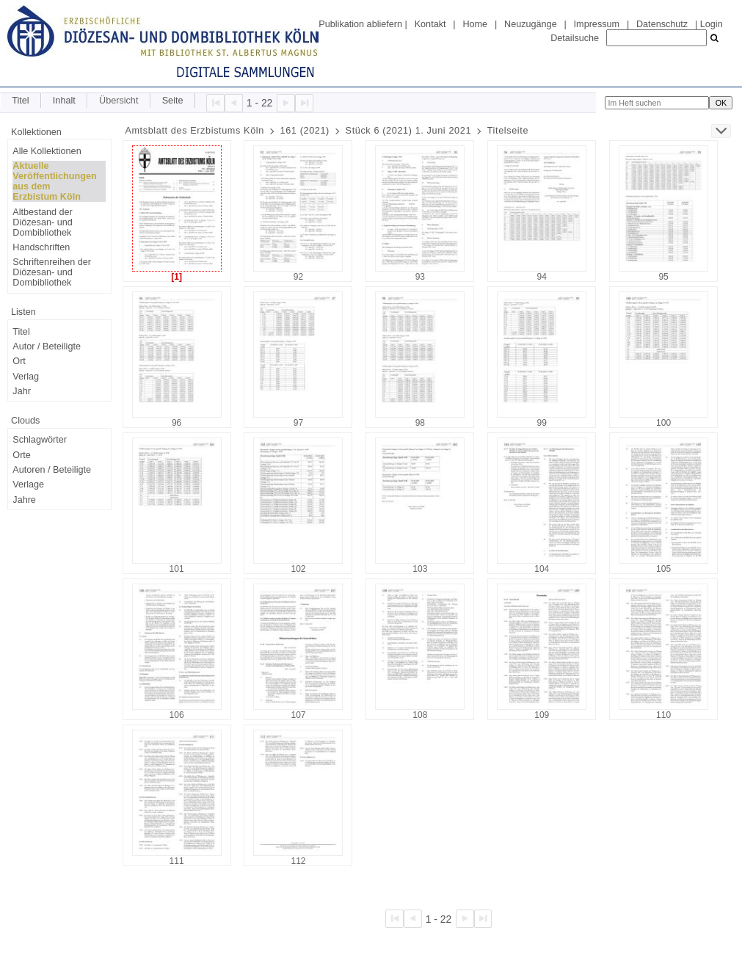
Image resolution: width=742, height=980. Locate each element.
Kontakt (430, 24)
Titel (20, 100)
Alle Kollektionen (46, 151)
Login (711, 24)
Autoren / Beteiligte (51, 470)
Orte (21, 455)
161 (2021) (305, 131)
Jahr (21, 391)
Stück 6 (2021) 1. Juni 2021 (408, 131)
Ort (19, 361)
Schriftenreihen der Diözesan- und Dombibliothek (51, 272)
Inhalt (64, 100)
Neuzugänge (530, 24)
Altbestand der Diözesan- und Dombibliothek (42, 222)
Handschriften (41, 247)
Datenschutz (662, 24)
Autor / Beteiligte (46, 346)
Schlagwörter (39, 440)
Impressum (596, 24)
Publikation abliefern (360, 24)
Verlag (25, 376)
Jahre (24, 500)
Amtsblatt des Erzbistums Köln (194, 131)
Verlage (28, 484)
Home (474, 24)
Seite (172, 100)
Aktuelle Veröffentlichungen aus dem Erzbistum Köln (54, 181)
